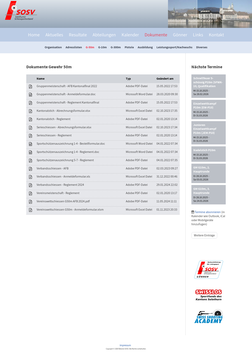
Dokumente (156, 35)
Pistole (129, 47)
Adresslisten (74, 47)
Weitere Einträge (204, 235)
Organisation (53, 47)
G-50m (90, 47)
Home (34, 35)
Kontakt (216, 35)
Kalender (130, 35)
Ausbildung (145, 47)
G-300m (116, 47)
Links (198, 35)
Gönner (180, 35)
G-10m (102, 47)
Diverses (201, 47)
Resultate (78, 35)
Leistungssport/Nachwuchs (174, 47)
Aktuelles (54, 35)
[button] (208, 86)
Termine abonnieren (208, 212)
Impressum (126, 345)
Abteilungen (104, 35)
